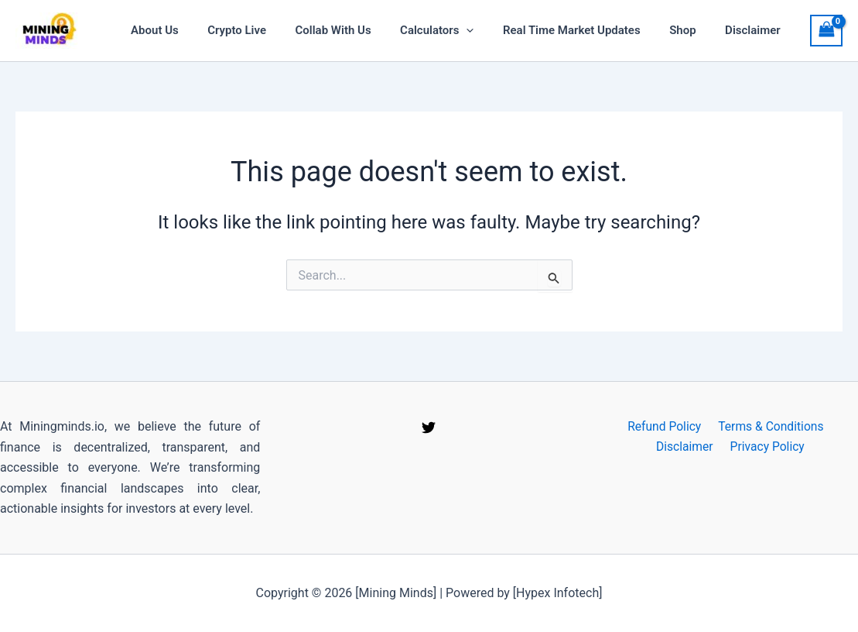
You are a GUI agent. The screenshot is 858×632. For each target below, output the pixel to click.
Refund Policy (664, 426)
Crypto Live (268, 30)
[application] (487, 30)
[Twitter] (429, 427)
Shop (691, 30)
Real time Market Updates (586, 30)
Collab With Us (359, 30)
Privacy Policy (766, 447)
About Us (193, 30)
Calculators (457, 30)
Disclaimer (756, 30)
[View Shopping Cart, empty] (826, 30)
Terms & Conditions (769, 426)
